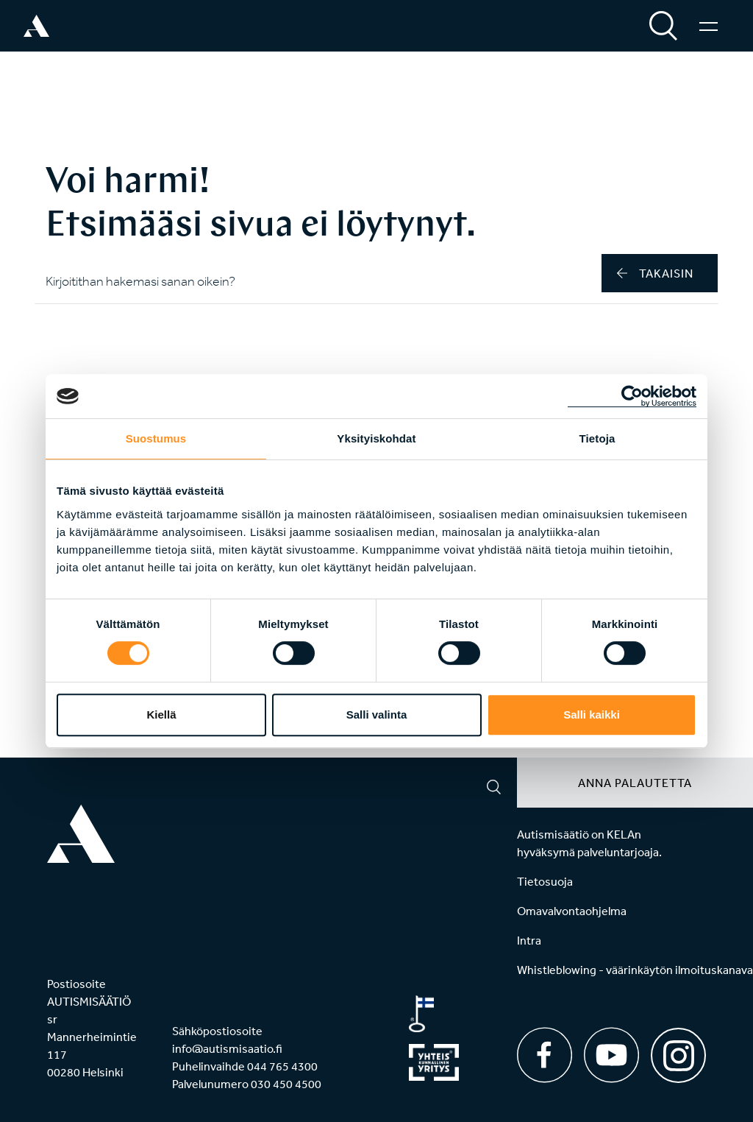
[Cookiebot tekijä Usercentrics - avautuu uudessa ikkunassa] (632, 396)
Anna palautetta (635, 782)
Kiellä (161, 714)
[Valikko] (708, 25)
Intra (529, 940)
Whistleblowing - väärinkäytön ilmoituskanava (635, 969)
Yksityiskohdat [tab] (376, 438)
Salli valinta (376, 714)
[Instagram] (678, 1050)
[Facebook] (544, 1055)
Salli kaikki (591, 714)
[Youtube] (611, 1055)
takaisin (655, 273)
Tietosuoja (545, 881)
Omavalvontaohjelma (572, 910)
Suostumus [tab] (156, 438)
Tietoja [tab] (597, 438)
